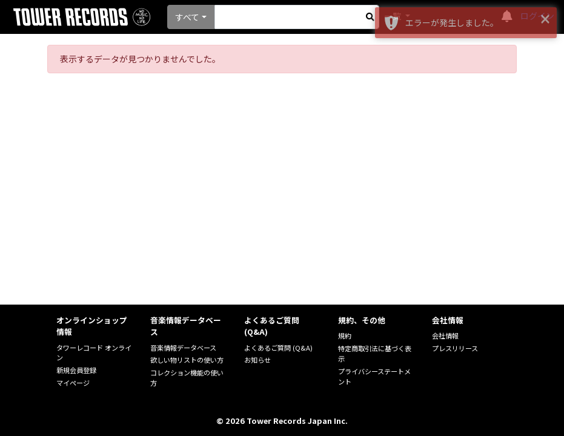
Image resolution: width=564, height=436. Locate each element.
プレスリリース (455, 348)
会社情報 (445, 335)
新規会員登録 (76, 370)
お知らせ (257, 360)
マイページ (73, 383)
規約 (344, 335)
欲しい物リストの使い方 (187, 360)
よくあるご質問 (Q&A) (278, 347)
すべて (187, 17)
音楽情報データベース (183, 347)
